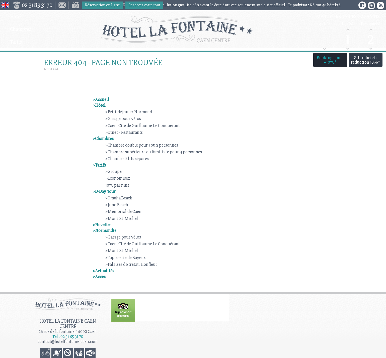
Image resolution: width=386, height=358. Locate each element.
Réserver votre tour (144, 5)
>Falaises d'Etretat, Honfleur (131, 264)
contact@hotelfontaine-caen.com (68, 341)
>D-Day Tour (104, 191)
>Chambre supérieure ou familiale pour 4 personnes (153, 152)
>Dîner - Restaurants (124, 132)
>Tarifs (99, 165)
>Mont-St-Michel (121, 218)
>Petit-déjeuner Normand (128, 111)
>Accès (99, 276)
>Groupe (113, 171)
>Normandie (104, 230)
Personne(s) (370, 24)
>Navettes (102, 224)
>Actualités (103, 271)
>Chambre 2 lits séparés (127, 158)
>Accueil (101, 99)
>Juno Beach (116, 204)
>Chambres (103, 138)
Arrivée (324, 24)
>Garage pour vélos (123, 118)
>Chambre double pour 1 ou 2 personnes (141, 145)
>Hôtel (99, 105)
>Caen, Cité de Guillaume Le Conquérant (142, 125)
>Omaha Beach (118, 198)
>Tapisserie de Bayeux (125, 257)
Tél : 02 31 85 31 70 (67, 336)
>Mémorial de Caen (123, 211)
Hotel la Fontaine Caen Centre (67, 323)
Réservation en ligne (102, 5)
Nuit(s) (347, 24)
